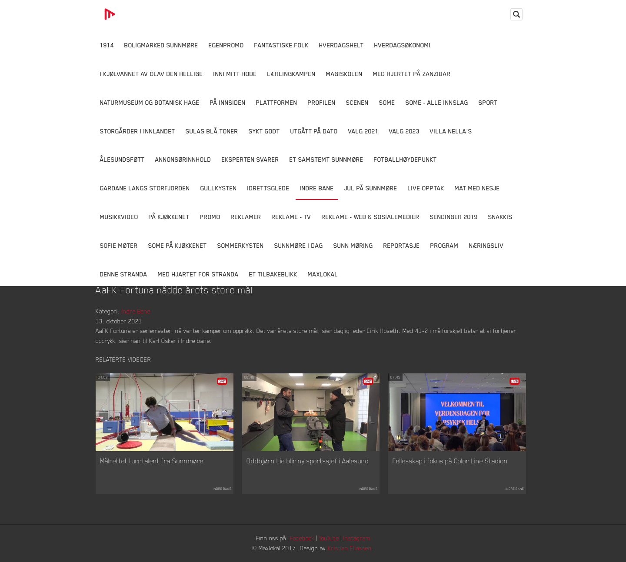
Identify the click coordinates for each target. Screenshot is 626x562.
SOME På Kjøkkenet (177, 245)
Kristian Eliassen (350, 548)
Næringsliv (486, 245)
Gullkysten (218, 188)
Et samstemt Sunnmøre (326, 159)
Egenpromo (226, 45)
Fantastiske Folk (281, 45)
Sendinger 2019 (454, 216)
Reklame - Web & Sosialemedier (371, 216)
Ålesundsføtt (122, 159)
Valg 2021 (363, 131)
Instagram (356, 538)
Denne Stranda (123, 274)
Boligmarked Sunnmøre (161, 45)
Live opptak (426, 188)
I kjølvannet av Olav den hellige (151, 73)
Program (444, 245)
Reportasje (401, 245)
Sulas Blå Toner (212, 131)
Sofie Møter (119, 245)
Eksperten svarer (250, 159)
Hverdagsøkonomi (402, 45)
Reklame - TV (291, 216)
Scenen (357, 102)
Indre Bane (317, 188)
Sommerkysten (240, 245)
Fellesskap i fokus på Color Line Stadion (450, 460)
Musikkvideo (119, 216)
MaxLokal (323, 274)
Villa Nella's (451, 131)
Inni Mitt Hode (235, 73)
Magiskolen (344, 73)
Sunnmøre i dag (298, 245)
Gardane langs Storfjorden (145, 188)
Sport (488, 102)
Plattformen (276, 102)
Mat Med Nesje (477, 188)
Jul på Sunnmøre (370, 188)
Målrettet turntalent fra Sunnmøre (151, 460)
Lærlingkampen (291, 73)
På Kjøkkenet (169, 216)
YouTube (329, 538)
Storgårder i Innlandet (137, 131)
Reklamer (246, 216)
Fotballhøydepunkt (405, 159)
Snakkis (500, 216)
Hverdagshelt (341, 45)
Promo (210, 216)
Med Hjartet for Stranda (198, 274)
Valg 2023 (404, 131)
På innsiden (228, 102)
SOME (387, 102)
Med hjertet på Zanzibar (412, 73)
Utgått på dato (314, 131)
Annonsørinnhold (183, 159)
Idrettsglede (268, 188)
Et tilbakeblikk (273, 274)
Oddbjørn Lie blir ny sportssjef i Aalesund (307, 460)
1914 (107, 45)
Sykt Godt (264, 131)
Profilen (322, 102)
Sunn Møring (353, 245)
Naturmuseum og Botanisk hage (150, 102)
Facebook (302, 538)
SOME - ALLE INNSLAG (437, 102)
